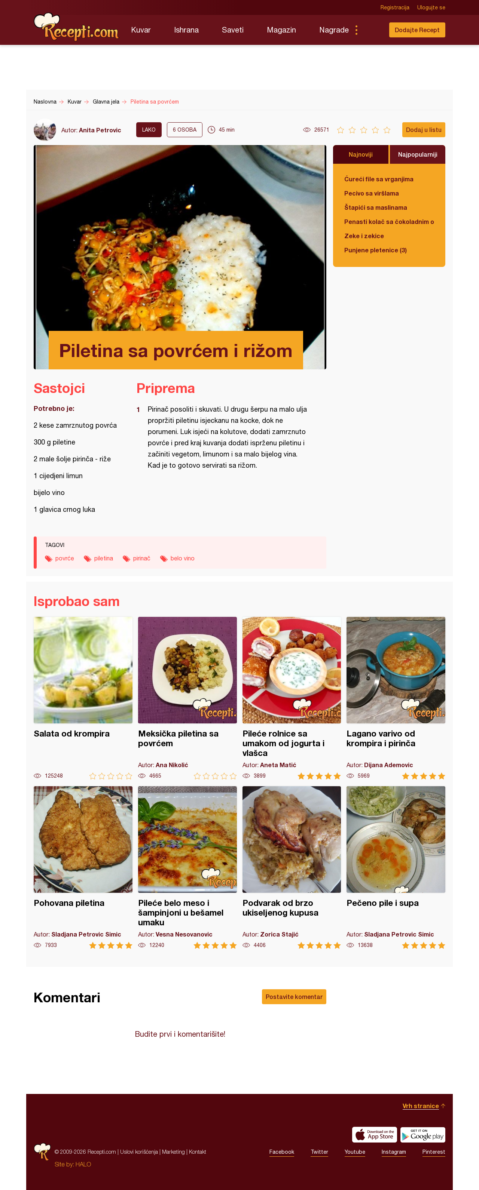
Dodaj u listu (424, 129)
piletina (103, 558)
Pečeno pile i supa (396, 867)
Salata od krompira (83, 698)
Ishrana (186, 29)
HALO (83, 1164)
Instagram (394, 1152)
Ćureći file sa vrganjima (379, 178)
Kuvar (141, 29)
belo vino (183, 558)
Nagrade (334, 29)
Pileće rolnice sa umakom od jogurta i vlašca (291, 698)
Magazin (281, 29)
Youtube (355, 1152)
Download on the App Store (374, 1135)
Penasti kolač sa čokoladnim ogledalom (389, 221)
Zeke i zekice (364, 235)
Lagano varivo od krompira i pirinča (396, 698)
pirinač (141, 558)
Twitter (319, 1152)
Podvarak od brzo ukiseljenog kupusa (291, 867)
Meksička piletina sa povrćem (187, 698)
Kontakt (197, 1152)
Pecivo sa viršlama (371, 193)
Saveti (233, 29)
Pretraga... (371, 30)
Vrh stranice (421, 1105)
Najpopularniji (417, 154)
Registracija (395, 7)
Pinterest (433, 1152)
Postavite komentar (294, 996)
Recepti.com (77, 26)
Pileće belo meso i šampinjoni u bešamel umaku (187, 867)
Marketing (173, 1152)
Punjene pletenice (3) (375, 249)
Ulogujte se (431, 7)
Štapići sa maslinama (375, 207)
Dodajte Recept (417, 29)
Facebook (281, 1152)
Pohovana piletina (83, 867)
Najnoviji (361, 154)
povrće (64, 558)
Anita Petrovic (100, 129)
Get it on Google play (422, 1135)
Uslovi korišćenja (139, 1152)
